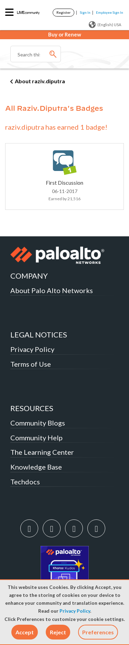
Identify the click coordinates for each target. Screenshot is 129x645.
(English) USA (105, 24)
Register (63, 12)
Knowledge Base (36, 467)
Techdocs (25, 481)
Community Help (36, 437)
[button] (24, 632)
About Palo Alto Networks (51, 290)
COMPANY (29, 275)
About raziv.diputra (40, 81)
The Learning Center (42, 452)
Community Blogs (37, 423)
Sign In (85, 12)
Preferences (98, 632)
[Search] (35, 54)
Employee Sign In (109, 12)
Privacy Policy (75, 611)
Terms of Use (30, 364)
